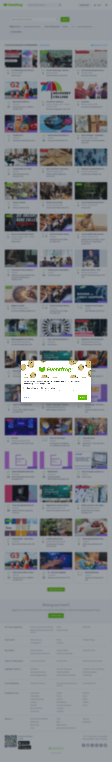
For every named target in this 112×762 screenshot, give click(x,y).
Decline (26, 397)
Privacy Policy (72, 391)
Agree (82, 397)
